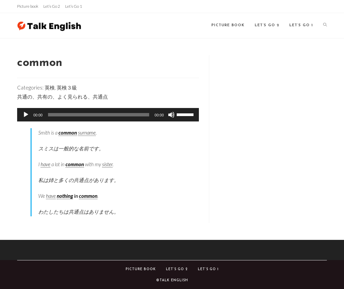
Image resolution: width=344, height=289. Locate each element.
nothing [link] (65, 196)
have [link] (45, 164)
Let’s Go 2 (51, 6)
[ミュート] (171, 114)
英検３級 (67, 87)
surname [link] (87, 133)
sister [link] (107, 164)
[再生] (26, 114)
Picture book (27, 6)
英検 (50, 87)
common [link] (67, 133)
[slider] (98, 114)
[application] (108, 114)
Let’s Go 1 (73, 6)
